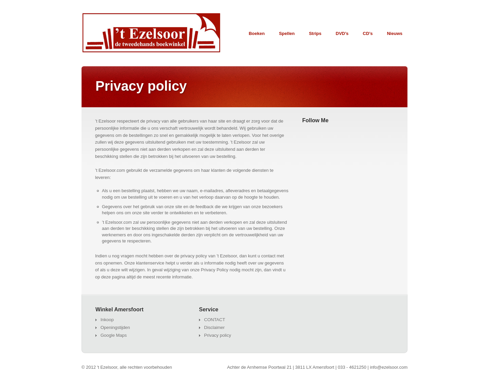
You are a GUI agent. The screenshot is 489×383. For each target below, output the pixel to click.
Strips (315, 33)
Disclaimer (214, 327)
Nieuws (394, 33)
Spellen (287, 35)
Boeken (257, 33)
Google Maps (114, 335)
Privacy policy (217, 335)
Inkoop (107, 319)
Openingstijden (115, 327)
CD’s (368, 33)
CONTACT (214, 319)
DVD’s (342, 33)
